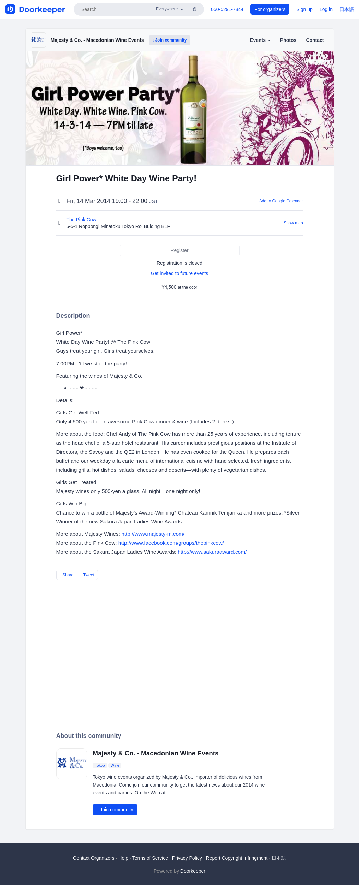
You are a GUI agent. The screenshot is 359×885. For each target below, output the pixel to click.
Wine (115, 765)
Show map (293, 223)
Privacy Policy (187, 858)
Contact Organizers (94, 858)
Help (123, 858)
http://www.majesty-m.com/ (152, 534)
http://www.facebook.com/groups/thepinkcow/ (171, 543)
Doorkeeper (192, 871)
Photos (288, 40)
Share (67, 575)
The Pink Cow (82, 219)
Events (260, 40)
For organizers (269, 9)
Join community (170, 40)
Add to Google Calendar (281, 201)
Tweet (87, 575)
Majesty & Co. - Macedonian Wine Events (97, 40)
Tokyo (100, 765)
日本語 (346, 9)
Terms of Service (150, 858)
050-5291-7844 (227, 9)
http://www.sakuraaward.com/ (212, 552)
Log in (326, 9)
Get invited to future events (179, 273)
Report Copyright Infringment (237, 858)
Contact (315, 40)
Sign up (304, 9)
